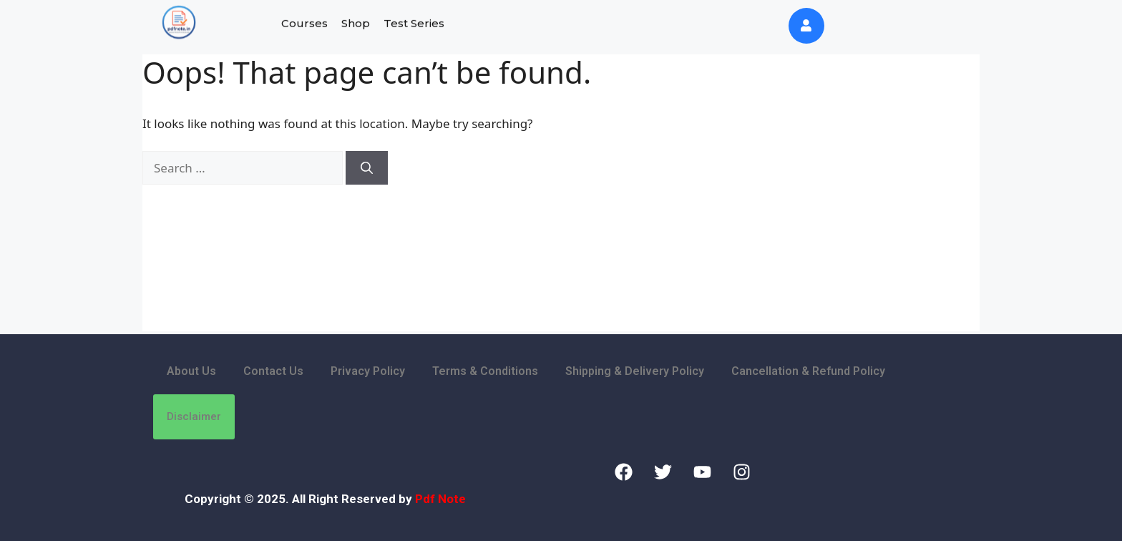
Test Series (414, 21)
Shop (355, 21)
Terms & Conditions (485, 371)
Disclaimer (194, 416)
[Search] (367, 168)
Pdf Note (440, 499)
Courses (304, 21)
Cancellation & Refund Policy (808, 371)
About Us (191, 371)
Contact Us (273, 371)
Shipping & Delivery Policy (634, 371)
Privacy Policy (368, 371)
